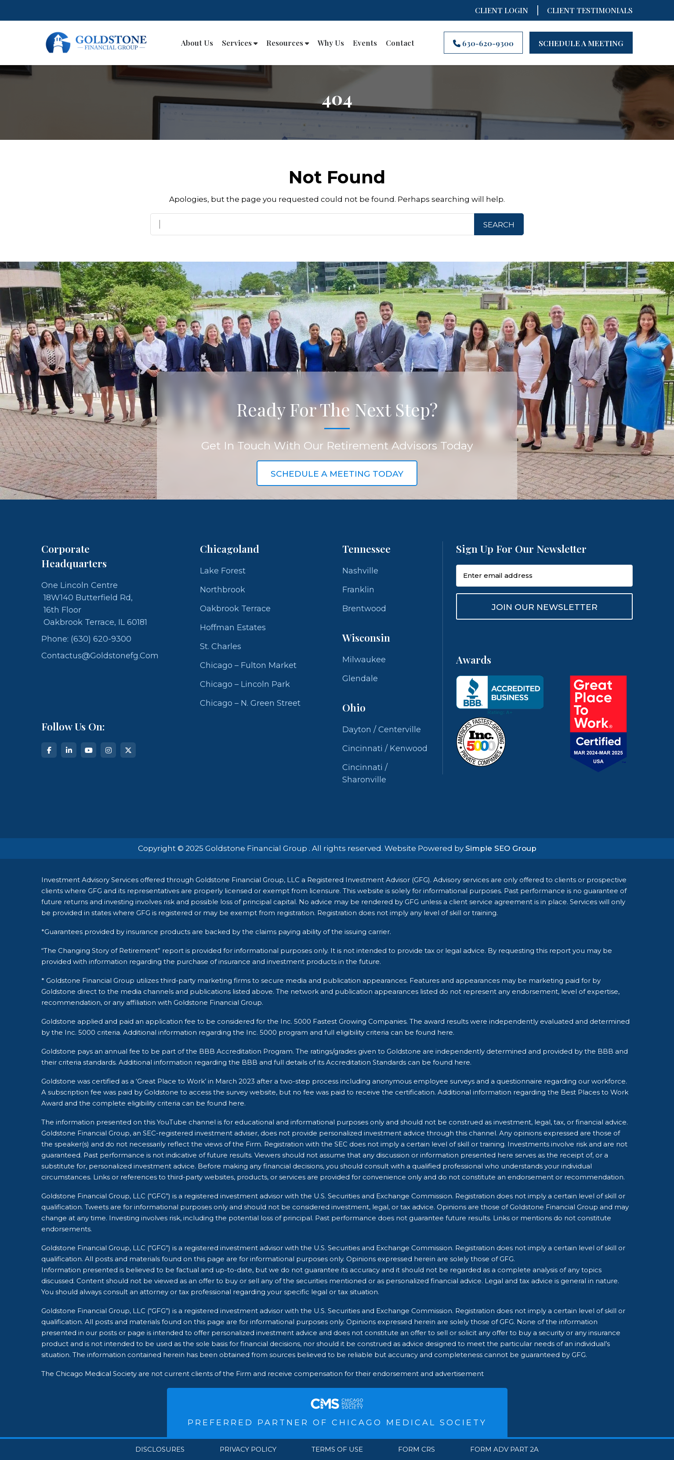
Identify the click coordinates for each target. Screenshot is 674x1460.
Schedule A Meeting (581, 43)
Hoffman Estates (233, 627)
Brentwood (364, 608)
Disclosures (160, 1449)
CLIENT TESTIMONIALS (590, 10)
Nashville (360, 571)
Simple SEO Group (500, 848)
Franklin (358, 590)
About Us (197, 43)
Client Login (501, 10)
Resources (287, 43)
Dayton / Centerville (381, 729)
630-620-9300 (483, 43)
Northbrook (222, 590)
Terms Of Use (337, 1449)
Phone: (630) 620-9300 (86, 639)
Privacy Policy (248, 1449)
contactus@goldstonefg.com (100, 656)
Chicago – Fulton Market (248, 665)
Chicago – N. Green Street (250, 703)
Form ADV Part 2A (504, 1449)
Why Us (331, 43)
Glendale (360, 678)
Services (239, 43)
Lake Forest (223, 571)
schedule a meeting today (337, 474)
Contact (400, 43)
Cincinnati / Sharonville (365, 774)
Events (365, 43)
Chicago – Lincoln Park (245, 684)
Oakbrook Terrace (235, 608)
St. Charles (220, 646)
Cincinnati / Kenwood (385, 748)
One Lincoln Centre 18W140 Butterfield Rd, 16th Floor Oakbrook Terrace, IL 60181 (94, 603)
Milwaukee (364, 659)
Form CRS (416, 1449)
